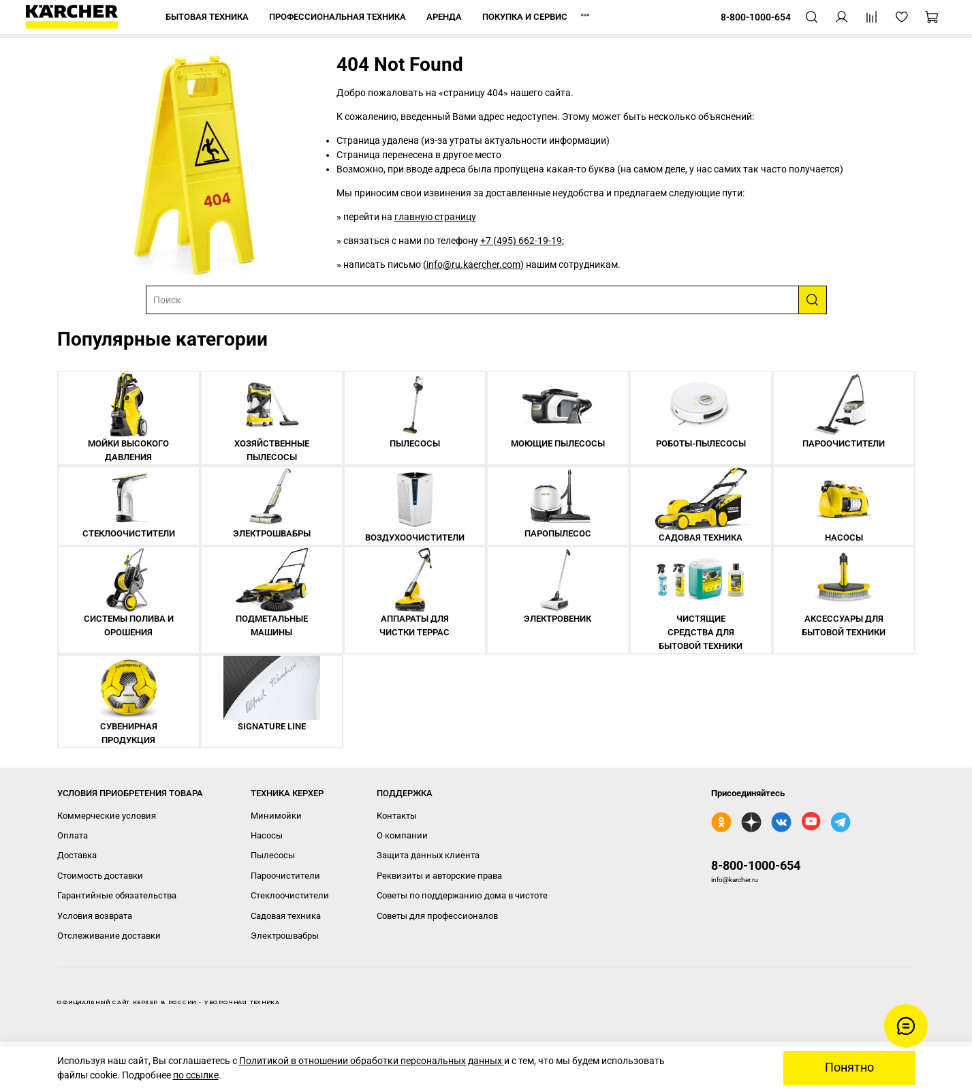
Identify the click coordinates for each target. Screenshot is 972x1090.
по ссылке (196, 1075)
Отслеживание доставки (109, 935)
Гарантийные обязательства (116, 895)
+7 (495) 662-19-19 (521, 240)
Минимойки (276, 816)
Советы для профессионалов (437, 916)
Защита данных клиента (428, 855)
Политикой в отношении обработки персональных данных (371, 1060)
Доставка (77, 855)
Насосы (267, 835)
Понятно (849, 1067)
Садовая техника (286, 916)
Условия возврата (94, 916)
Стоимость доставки (100, 876)
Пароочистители (285, 876)
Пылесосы (273, 855)
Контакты (397, 816)
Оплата (72, 835)
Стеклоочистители (290, 895)
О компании (402, 835)
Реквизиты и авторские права (439, 876)
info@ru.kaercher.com (473, 264)
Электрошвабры (285, 935)
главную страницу (435, 216)
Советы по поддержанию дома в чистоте (462, 895)
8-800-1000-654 (755, 865)
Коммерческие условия (106, 816)
